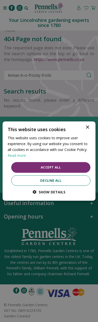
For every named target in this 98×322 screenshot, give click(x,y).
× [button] (87, 127)
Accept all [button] (51, 167)
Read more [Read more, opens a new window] (17, 155)
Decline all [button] (50, 180)
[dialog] (49, 161)
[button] (49, 192)
